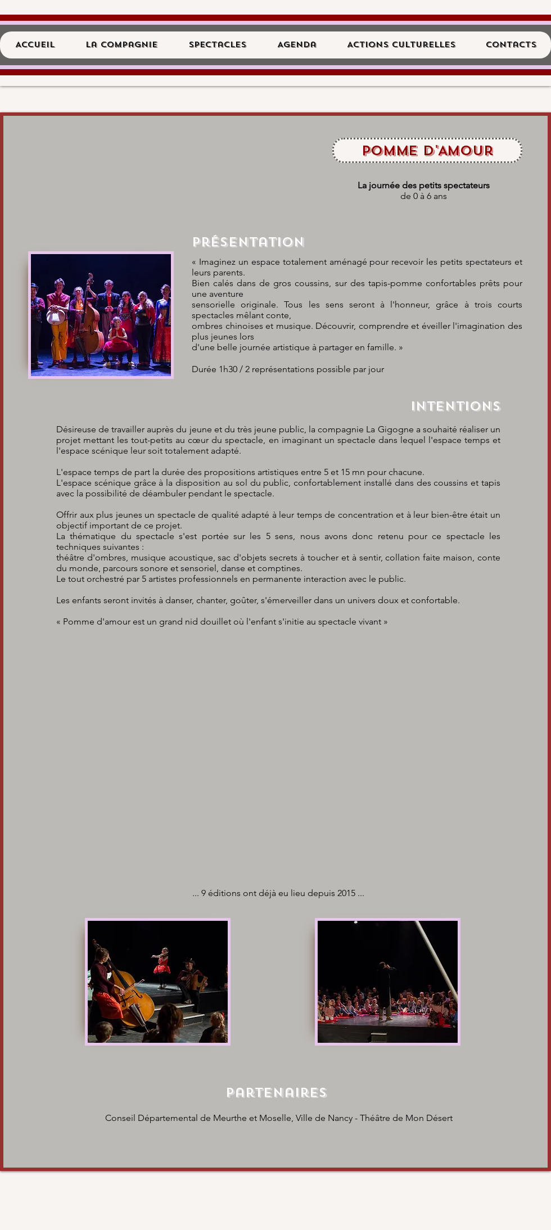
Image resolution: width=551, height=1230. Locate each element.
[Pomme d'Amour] (427, 150)
